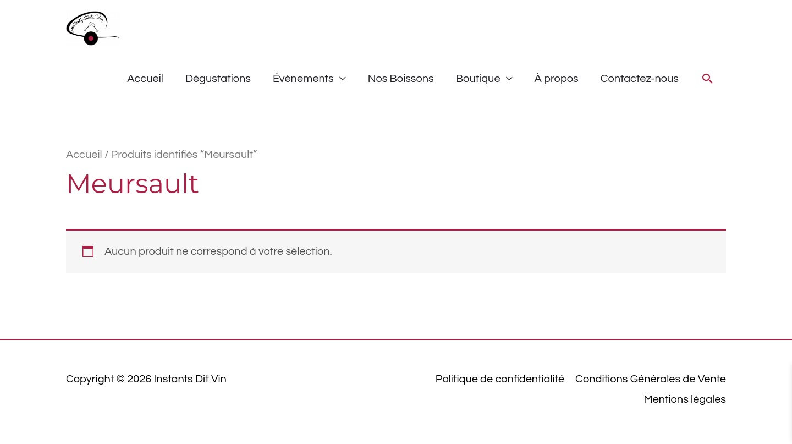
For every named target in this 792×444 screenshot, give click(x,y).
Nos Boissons (401, 78)
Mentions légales (685, 399)
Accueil (145, 78)
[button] (708, 79)
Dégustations (218, 78)
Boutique (478, 78)
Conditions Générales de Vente (650, 379)
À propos (557, 78)
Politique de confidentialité (500, 379)
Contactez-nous (640, 78)
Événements (303, 78)
